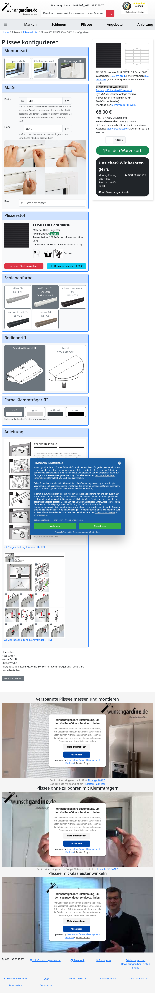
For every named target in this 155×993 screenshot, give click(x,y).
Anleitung (145, 24)
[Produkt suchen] (110, 13)
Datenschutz (16, 985)
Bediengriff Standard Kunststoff (114, 90)
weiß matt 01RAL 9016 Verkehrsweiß (45, 295)
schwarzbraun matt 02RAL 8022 (72, 295)
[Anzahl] (109, 140)
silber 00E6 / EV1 (17, 293)
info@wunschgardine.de (115, 192)
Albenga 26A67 (96, 780)
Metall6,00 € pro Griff (66, 359)
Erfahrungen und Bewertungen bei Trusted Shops (135, 964)
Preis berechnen (13, 678)
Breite (7, 99)
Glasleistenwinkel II (45, 65)
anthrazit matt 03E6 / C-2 (17, 317)
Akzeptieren (76, 754)
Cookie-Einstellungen (16, 978)
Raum (7, 201)
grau (35, 412)
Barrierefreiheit (108, 978)
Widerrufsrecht (77, 978)
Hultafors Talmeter (94, 784)
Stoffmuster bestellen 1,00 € (66, 266)
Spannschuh (17, 65)
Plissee (86, 24)
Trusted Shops (83, 763)
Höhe (7, 127)
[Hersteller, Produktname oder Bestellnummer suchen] (73, 13)
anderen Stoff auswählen (24, 266)
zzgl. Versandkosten (117, 128)
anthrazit (56, 412)
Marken (30, 24)
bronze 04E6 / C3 (45, 317)
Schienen (58, 24)
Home (5, 32)
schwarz (76, 412)
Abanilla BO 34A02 (107, 869)
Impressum (46, 985)
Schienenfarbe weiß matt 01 (112, 86)
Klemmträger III (72, 65)
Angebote (115, 24)
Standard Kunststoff (24, 359)
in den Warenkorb (122, 150)
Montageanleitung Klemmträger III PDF (34, 596)
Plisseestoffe (30, 32)
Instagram (103, 960)
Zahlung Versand (138, 978)
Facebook (77, 960)
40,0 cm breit (117, 76)
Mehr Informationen (76, 746)
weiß (14, 412)
